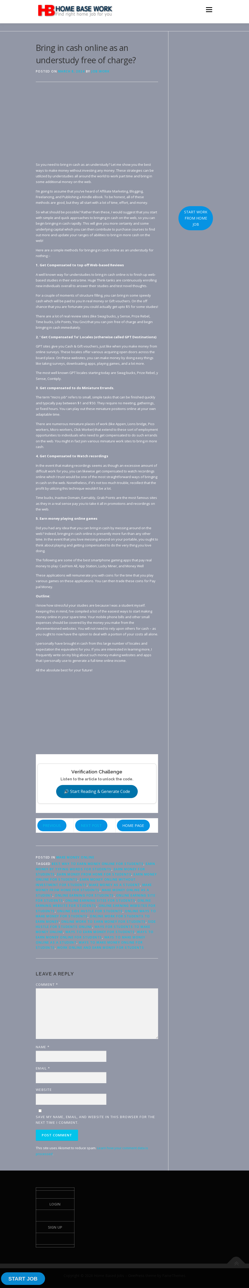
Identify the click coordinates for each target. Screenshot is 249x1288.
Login (55, 1204)
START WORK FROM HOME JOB (195, 218)
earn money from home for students (94, 874)
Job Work (100, 71)
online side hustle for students (90, 911)
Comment (47, 984)
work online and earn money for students (100, 947)
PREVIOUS (52, 825)
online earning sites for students (100, 900)
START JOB (22, 1279)
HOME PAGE (133, 825)
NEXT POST (91, 825)
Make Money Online (75, 857)
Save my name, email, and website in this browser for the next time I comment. (95, 1120)
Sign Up (55, 1227)
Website (44, 1089)
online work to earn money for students (103, 921)
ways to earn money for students (100, 932)
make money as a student (114, 885)
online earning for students (84, 895)
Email (43, 1068)
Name (43, 1047)
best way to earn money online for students (97, 864)
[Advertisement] (97, 126)
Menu (208, 9)
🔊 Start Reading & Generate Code (97, 791)
